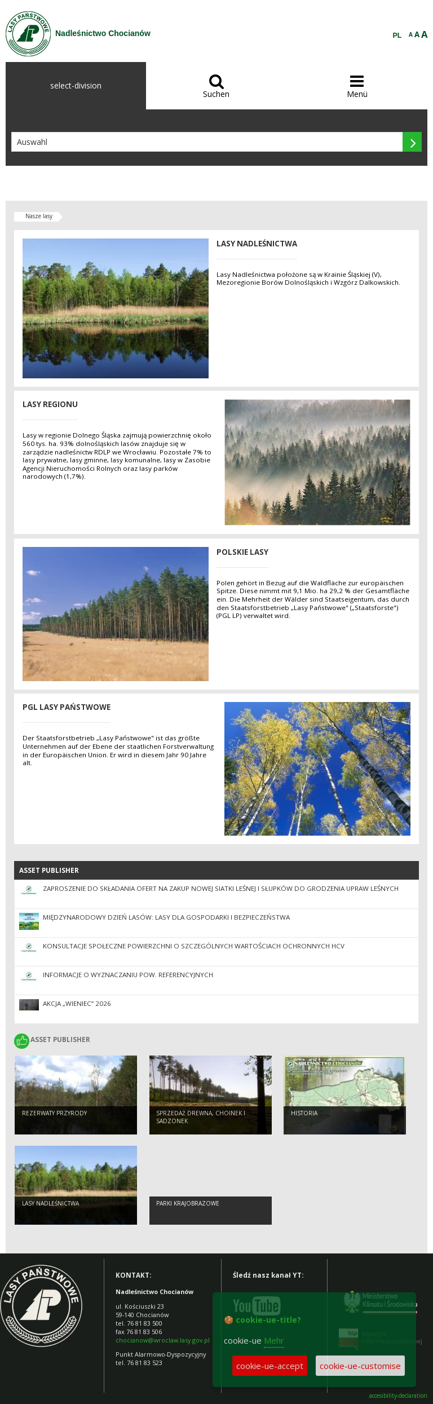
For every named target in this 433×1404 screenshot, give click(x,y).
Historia (304, 1113)
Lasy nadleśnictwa (50, 1203)
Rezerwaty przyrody (54, 1113)
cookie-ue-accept (269, 1365)
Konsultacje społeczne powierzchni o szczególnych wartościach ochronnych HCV (193, 946)
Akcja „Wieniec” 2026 (77, 1003)
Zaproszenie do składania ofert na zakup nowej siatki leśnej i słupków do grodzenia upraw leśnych (221, 888)
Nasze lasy (38, 216)
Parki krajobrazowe (187, 1203)
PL (397, 35)
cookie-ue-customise (360, 1365)
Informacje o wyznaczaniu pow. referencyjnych (128, 974)
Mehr (274, 1340)
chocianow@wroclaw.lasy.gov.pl (163, 1340)
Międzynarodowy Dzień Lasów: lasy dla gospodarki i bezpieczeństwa (166, 917)
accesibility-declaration (398, 1396)
